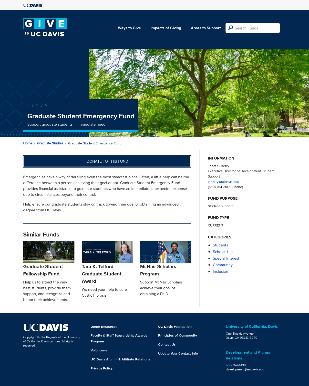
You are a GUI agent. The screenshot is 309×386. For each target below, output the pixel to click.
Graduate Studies (50, 143)
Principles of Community (177, 335)
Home (27, 143)
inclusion (220, 271)
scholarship (223, 251)
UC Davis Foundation (175, 326)
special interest (226, 258)
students (220, 245)
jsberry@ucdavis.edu (223, 181)
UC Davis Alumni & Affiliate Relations (120, 359)
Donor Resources (104, 326)
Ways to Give (129, 28)
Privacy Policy (102, 368)
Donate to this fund (107, 161)
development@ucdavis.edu (245, 369)
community (223, 265)
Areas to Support (206, 28)
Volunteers (99, 350)
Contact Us (167, 344)
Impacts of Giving (166, 28)
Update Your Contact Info (178, 353)
